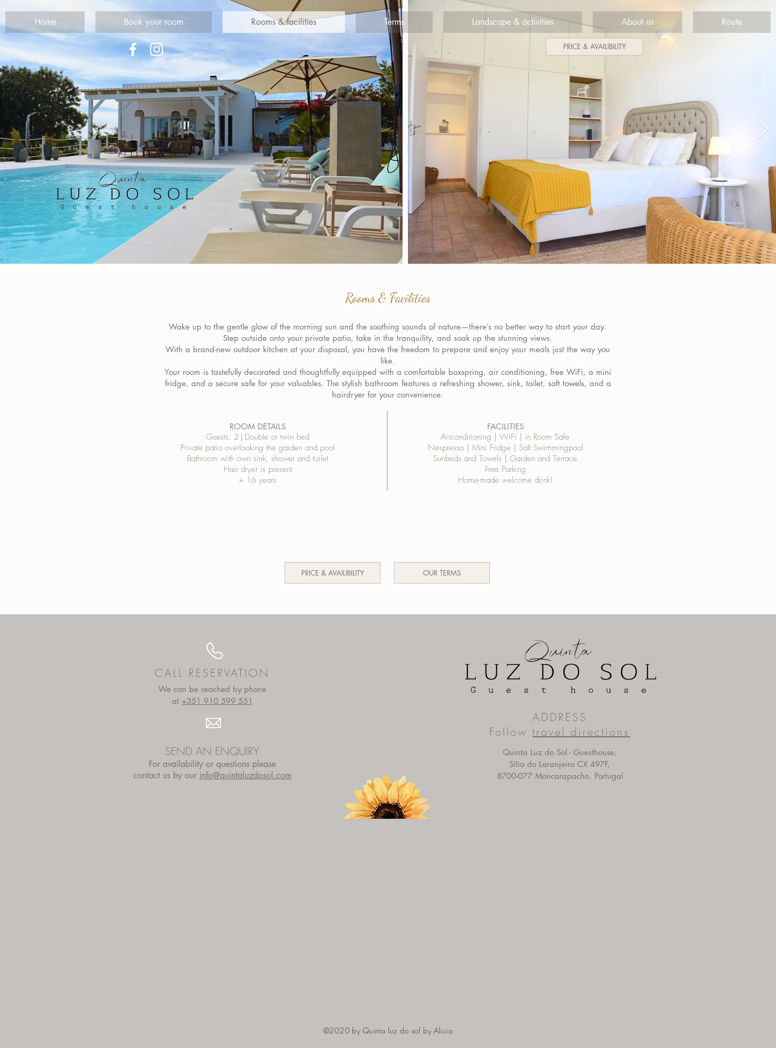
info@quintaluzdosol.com (245, 775)
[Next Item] (763, 129)
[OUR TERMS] (442, 573)
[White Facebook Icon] (133, 49)
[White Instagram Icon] (156, 49)
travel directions (581, 731)
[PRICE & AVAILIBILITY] (594, 47)
